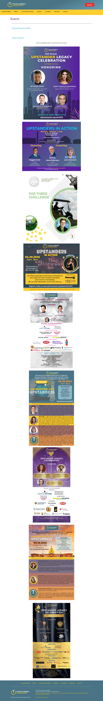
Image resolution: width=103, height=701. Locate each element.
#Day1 (16, 11)
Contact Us (45, 697)
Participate (48, 11)
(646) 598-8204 (55, 691)
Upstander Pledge (6, 11)
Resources (57, 11)
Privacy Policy (39, 697)
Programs (39, 11)
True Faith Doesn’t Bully (27, 11)
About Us (65, 11)
